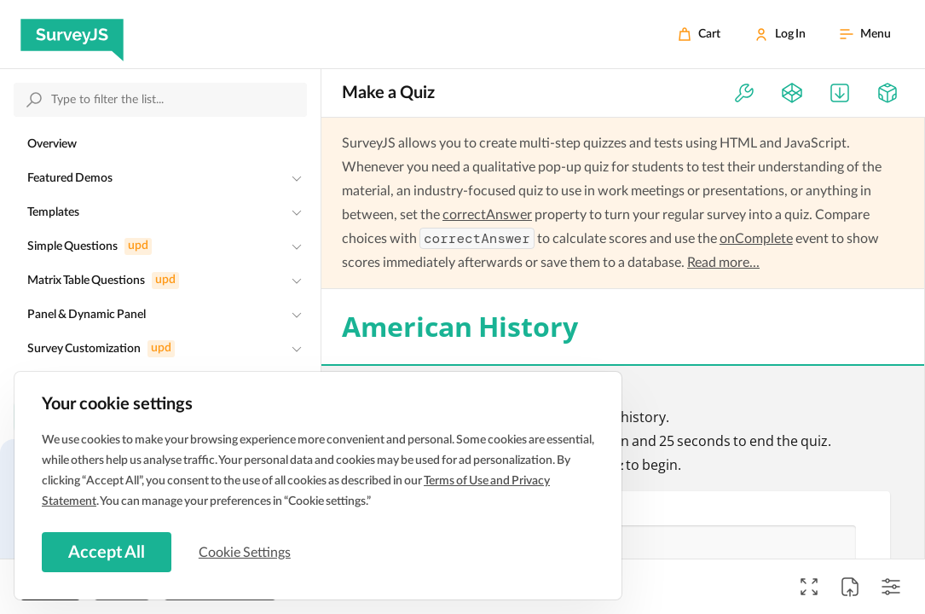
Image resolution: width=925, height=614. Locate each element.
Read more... (723, 262)
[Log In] (780, 34)
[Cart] (699, 34)
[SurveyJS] (72, 34)
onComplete (756, 239)
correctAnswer (487, 215)
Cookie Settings (246, 552)
